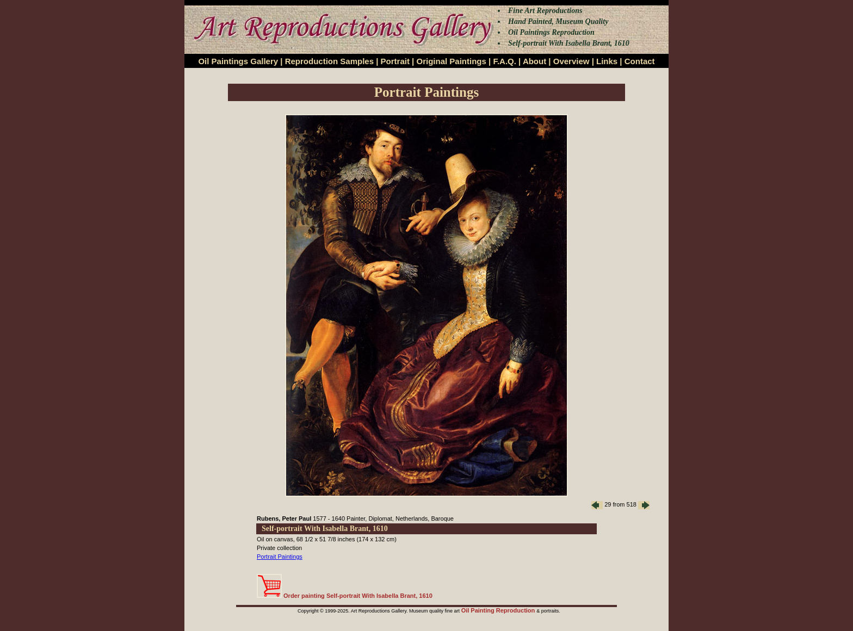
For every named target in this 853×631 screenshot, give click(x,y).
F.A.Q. (504, 61)
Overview (571, 61)
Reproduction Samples (329, 61)
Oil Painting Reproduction (499, 610)
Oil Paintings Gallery (238, 61)
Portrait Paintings (279, 556)
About (534, 61)
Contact (640, 61)
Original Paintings (451, 61)
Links (606, 61)
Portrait (395, 61)
